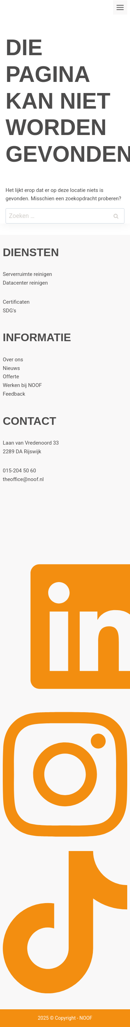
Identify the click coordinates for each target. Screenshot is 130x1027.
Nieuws (11, 368)
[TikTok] (65, 991)
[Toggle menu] (120, 7)
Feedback (14, 394)
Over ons (13, 359)
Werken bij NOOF (22, 385)
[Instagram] (65, 844)
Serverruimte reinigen (27, 274)
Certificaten (16, 302)
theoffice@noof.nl (23, 479)
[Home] (65, 523)
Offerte (11, 376)
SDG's (9, 311)
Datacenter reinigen (25, 283)
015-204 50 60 (19, 471)
